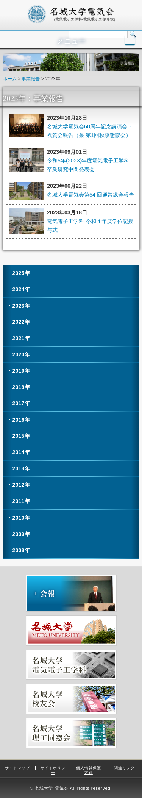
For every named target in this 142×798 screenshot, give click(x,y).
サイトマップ (17, 768)
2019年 (21, 371)
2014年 (21, 452)
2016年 (21, 420)
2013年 (21, 468)
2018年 (21, 387)
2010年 (21, 518)
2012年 (21, 485)
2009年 (21, 534)
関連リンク (124, 768)
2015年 (21, 436)
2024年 (21, 289)
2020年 (21, 354)
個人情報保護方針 (88, 770)
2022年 (21, 322)
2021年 (21, 338)
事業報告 (31, 78)
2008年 (21, 550)
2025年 (21, 273)
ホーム (10, 78)
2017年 (21, 403)
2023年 (21, 306)
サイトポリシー (53, 770)
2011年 (21, 501)
